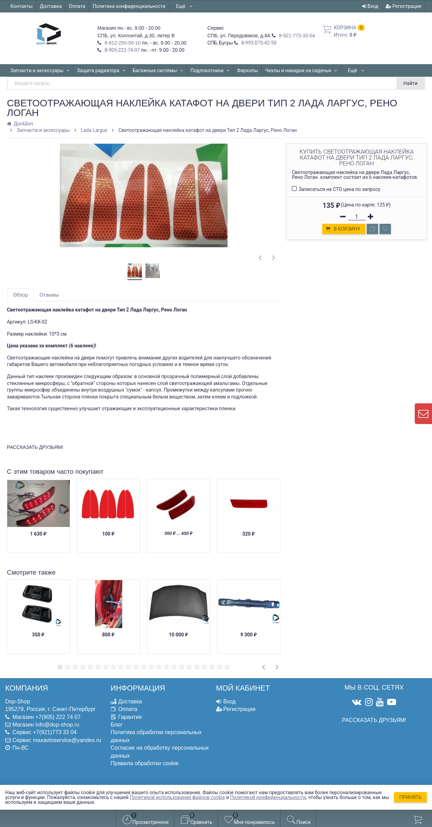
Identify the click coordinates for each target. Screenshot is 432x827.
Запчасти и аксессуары (40, 70)
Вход (370, 6)
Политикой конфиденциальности (268, 797)
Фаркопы (247, 70)
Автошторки (362, 70)
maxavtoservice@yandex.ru (67, 740)
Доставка (50, 6)
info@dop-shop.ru (57, 725)
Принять (410, 797)
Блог (117, 725)
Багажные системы (158, 70)
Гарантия (130, 717)
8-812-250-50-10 (122, 43)
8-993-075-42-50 (258, 43)
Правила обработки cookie (145, 763)
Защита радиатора (101, 70)
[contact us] (423, 413)
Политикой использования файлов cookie (177, 797)
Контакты (21, 6)
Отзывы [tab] (49, 295)
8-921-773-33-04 (296, 35)
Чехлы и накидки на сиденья (301, 70)
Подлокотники (210, 70)
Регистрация (403, 6)
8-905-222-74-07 (121, 50)
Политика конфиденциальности (129, 6)
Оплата (77, 6)
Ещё (184, 6)
